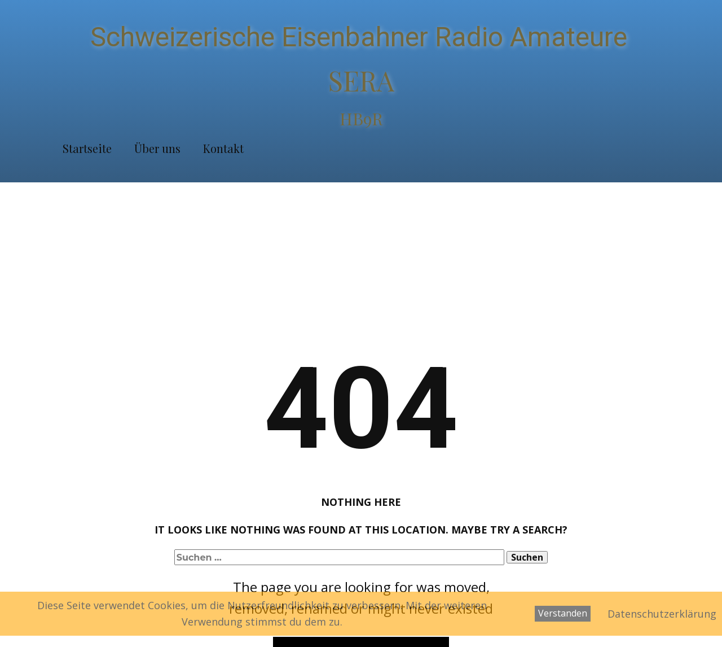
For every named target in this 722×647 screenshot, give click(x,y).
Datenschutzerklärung (661, 613)
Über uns (157, 148)
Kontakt (223, 148)
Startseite (87, 148)
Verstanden (562, 613)
